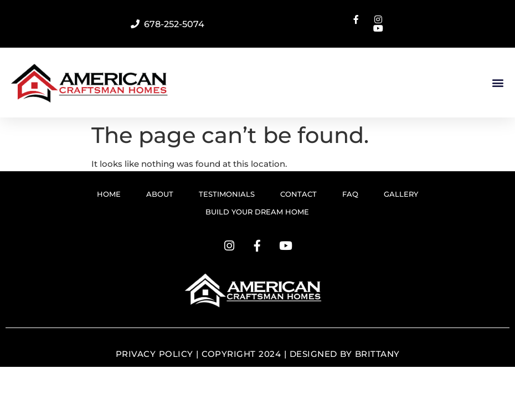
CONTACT (298, 194)
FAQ (350, 194)
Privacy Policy (154, 354)
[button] (497, 83)
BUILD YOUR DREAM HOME (257, 211)
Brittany (377, 354)
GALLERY (401, 194)
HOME (109, 194)
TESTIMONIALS (227, 194)
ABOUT (159, 194)
